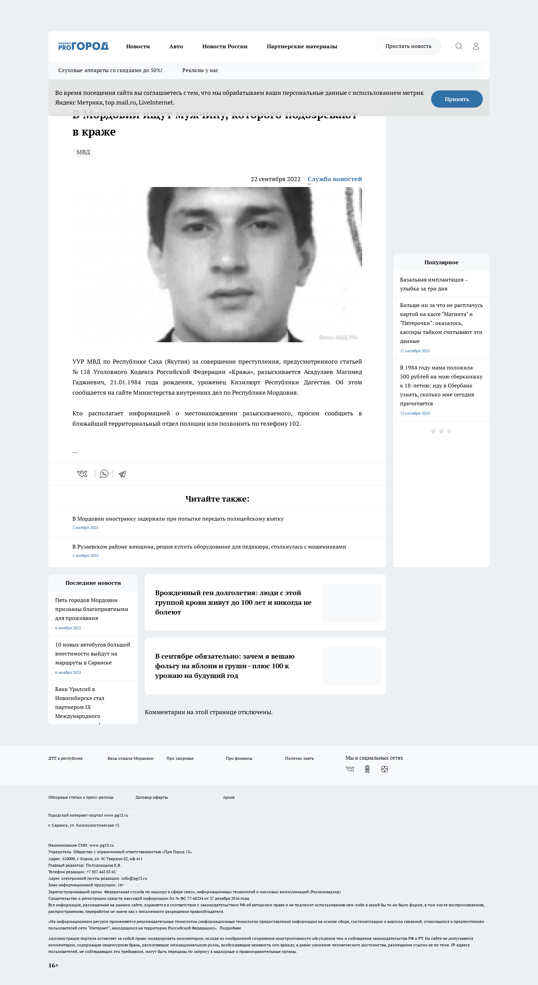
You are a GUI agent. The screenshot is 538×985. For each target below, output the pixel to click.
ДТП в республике (65, 758)
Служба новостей (335, 179)
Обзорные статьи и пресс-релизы (80, 797)
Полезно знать (299, 758)
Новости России (225, 46)
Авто (176, 46)
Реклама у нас (200, 70)
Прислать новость (408, 45)
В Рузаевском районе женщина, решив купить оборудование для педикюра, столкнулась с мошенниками (217, 551)
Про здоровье (180, 758)
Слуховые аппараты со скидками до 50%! (110, 70)
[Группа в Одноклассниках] (367, 769)
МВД (83, 152)
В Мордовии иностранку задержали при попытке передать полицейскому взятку (217, 523)
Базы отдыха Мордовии (130, 758)
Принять (457, 99)
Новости (138, 46)
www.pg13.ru (116, 815)
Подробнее (230, 927)
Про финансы (239, 758)
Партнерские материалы (302, 46)
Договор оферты (152, 797)
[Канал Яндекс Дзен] (384, 769)
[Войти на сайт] (476, 46)
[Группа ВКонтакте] (350, 769)
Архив (229, 797)
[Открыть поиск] (459, 46)
